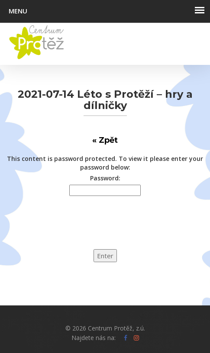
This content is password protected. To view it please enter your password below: (105, 162)
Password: (105, 178)
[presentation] (66, 228)
